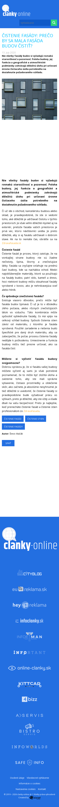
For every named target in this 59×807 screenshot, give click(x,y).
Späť (8, 443)
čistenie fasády (13, 426)
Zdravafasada (31, 411)
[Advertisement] (29, 149)
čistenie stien (35, 418)
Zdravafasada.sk (11, 243)
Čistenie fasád (12, 418)
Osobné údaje (17, 777)
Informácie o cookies (29, 783)
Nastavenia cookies (26, 789)
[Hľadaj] (54, 23)
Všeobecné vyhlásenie (38, 777)
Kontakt (42, 789)
